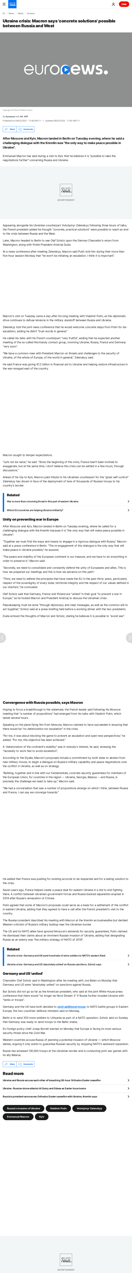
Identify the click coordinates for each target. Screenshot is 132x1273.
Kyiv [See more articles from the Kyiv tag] (41, 1116)
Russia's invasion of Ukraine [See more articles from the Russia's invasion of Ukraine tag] (23, 1108)
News (11, 13)
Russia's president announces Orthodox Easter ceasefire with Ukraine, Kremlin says (50, 1096)
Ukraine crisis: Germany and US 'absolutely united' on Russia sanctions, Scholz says (54, 964)
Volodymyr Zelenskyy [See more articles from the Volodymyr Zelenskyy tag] (89, 1108)
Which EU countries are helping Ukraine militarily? (35, 510)
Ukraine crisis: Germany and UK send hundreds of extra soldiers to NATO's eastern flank (56, 955)
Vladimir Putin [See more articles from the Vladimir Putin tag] (58, 1108)
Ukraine (31, 13)
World (20, 13)
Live (124, 4)
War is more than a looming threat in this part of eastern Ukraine (42, 501)
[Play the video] (66, 69)
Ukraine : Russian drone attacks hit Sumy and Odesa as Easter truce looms (44, 1088)
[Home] (4, 13)
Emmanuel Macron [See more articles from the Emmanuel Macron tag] (18, 1116)
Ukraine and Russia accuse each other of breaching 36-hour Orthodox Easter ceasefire (52, 1080)
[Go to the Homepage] (12, 4)
